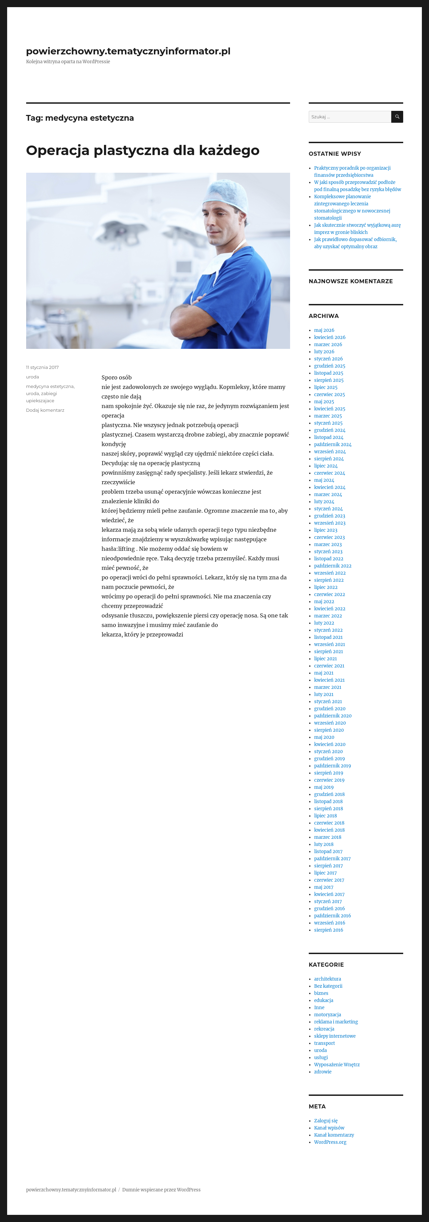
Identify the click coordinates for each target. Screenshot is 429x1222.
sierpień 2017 (328, 866)
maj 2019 (324, 787)
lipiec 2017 (325, 873)
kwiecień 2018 (329, 830)
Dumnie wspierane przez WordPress (161, 1190)
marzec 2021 (327, 687)
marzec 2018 (327, 837)
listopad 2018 (328, 801)
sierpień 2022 (329, 580)
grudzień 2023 (329, 516)
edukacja (323, 1000)
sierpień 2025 (329, 380)
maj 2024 (324, 480)
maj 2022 (324, 602)
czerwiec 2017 (329, 880)
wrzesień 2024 (330, 452)
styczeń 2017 (328, 901)
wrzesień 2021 (329, 644)
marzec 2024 (328, 494)
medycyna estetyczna (50, 386)
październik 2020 (333, 716)
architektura (327, 979)
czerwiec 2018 (329, 823)
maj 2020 (324, 737)
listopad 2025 (328, 373)
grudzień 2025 (329, 366)
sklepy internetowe (335, 1036)
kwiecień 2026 (330, 337)
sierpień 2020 (329, 730)
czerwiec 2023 (329, 537)
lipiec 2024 (326, 466)
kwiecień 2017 (329, 894)
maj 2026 (324, 330)
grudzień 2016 (329, 909)
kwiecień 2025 (329, 409)
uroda (32, 376)
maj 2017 (324, 887)
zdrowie (323, 1072)
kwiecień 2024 (329, 487)
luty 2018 (324, 844)
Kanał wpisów (329, 1128)
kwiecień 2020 (329, 744)
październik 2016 (332, 916)
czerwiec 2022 (329, 594)
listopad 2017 (328, 851)
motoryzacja (327, 1015)
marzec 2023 (328, 544)
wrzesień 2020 (330, 723)
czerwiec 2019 (329, 780)
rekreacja (324, 1029)
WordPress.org (330, 1142)
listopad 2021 (328, 637)
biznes (321, 993)
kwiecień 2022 (329, 609)
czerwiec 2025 (329, 394)
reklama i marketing (336, 1022)
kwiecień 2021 (329, 680)
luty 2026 (324, 352)
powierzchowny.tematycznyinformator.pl (128, 51)
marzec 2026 (328, 344)
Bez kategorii (328, 986)
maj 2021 (324, 673)
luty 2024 (324, 502)
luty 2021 (324, 694)
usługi (321, 1057)
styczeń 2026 (328, 359)
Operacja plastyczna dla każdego (143, 150)
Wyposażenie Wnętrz (337, 1065)
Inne (319, 1008)
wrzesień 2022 (330, 573)
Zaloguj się (326, 1121)
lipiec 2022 (326, 587)
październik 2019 (332, 766)
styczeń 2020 (328, 751)
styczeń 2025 (328, 423)
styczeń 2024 (328, 509)
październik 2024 (333, 444)
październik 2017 (332, 859)
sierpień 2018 (328, 809)
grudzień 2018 (329, 794)
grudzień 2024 (329, 430)
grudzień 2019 (329, 759)
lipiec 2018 (325, 816)
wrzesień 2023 (329, 523)
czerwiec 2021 (329, 666)
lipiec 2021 (325, 659)
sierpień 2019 (328, 773)
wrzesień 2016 (329, 923)
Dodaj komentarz (45, 410)
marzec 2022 (328, 616)
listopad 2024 (328, 437)
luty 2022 (324, 623)
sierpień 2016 (328, 930)
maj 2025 (324, 402)
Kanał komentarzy (334, 1135)
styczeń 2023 (328, 552)
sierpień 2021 (328, 652)
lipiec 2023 (325, 530)
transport (324, 1043)
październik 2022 (333, 566)
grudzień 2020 (329, 709)
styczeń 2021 (328, 702)
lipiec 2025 (326, 387)
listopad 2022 (328, 559)
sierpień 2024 (329, 459)
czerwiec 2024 (329, 473)
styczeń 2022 (328, 630)
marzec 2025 (328, 416)
